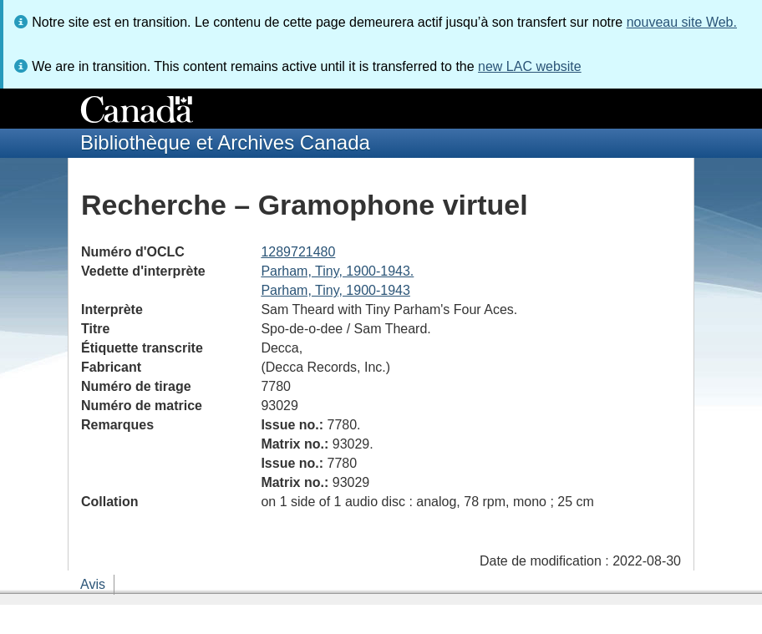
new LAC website (530, 66)
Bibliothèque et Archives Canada (225, 142)
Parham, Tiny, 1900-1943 (335, 290)
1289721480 (298, 252)
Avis (92, 584)
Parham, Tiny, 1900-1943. (337, 271)
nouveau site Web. (682, 22)
